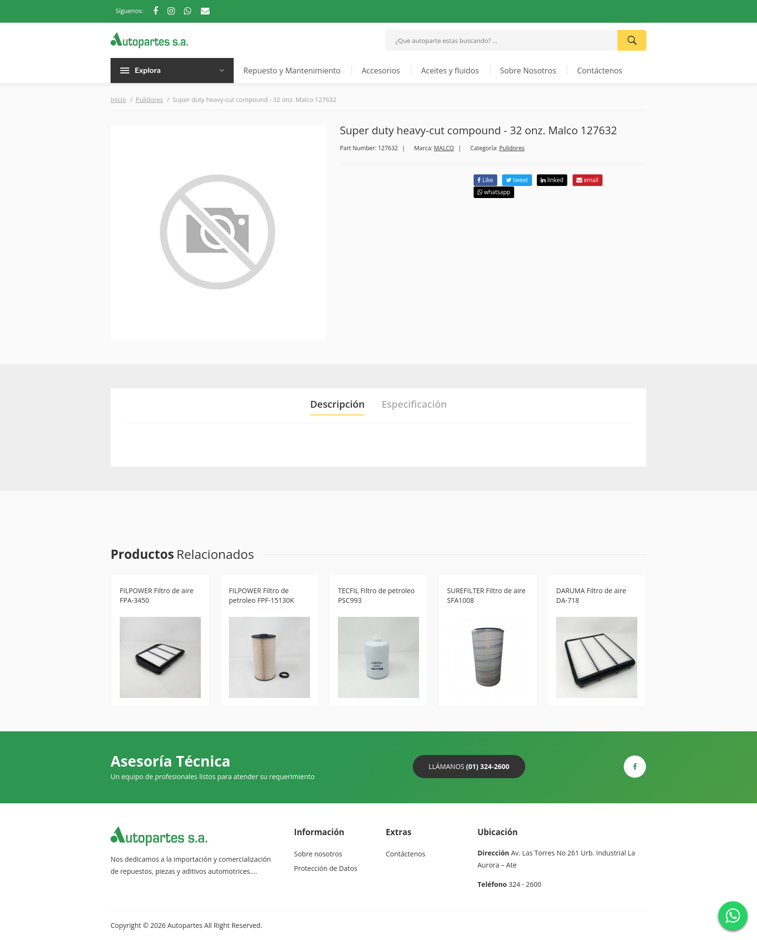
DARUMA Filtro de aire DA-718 (591, 595)
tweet (517, 180)
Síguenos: (129, 10)
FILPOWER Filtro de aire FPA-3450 (157, 595)
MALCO (444, 148)
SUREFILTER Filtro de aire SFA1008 (486, 595)
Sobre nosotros (318, 853)
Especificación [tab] (414, 404)
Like (485, 180)
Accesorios (381, 70)
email (587, 180)
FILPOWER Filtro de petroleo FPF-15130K (261, 595)
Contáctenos (599, 70)
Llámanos (469, 766)
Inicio (118, 99)
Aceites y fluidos (450, 70)
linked (552, 180)
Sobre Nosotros (528, 70)
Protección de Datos (325, 868)
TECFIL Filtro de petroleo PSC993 (376, 595)
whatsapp (493, 192)
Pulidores (149, 99)
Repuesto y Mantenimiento (291, 70)
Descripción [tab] (337, 404)
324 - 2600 (525, 884)
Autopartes (185, 925)
